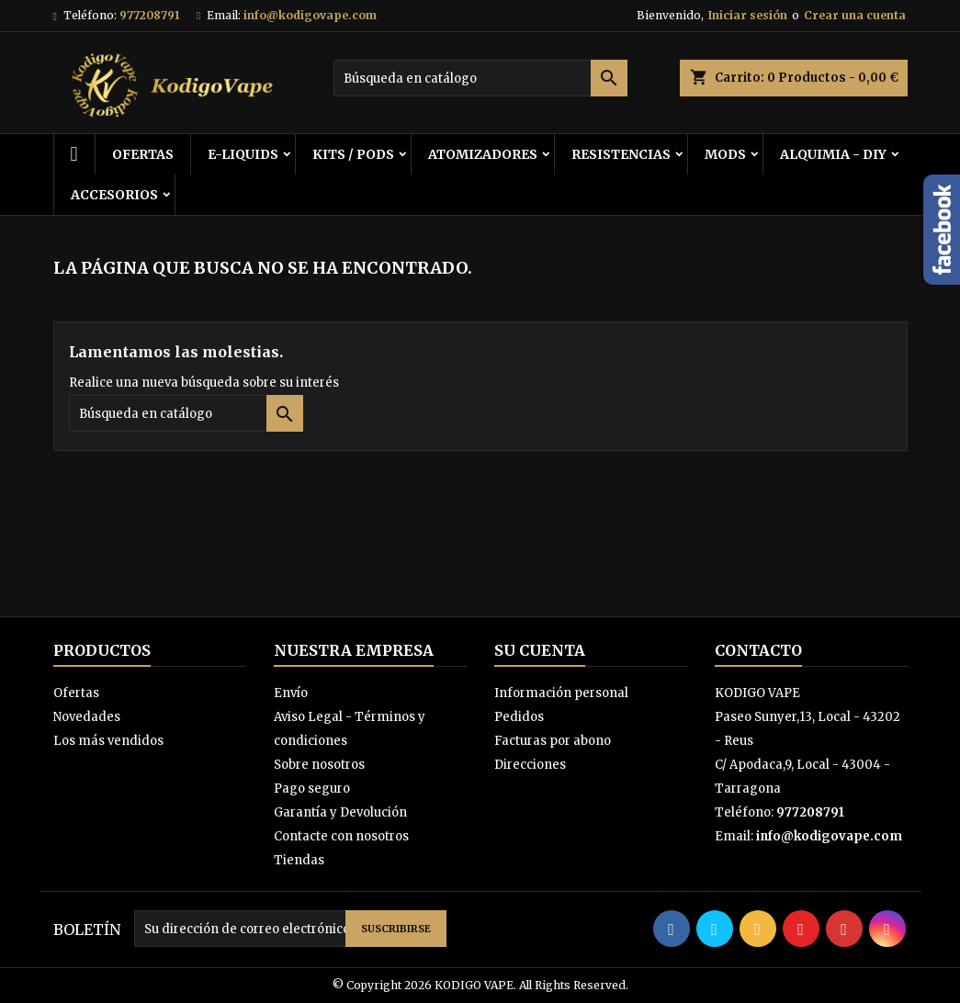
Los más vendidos (108, 741)
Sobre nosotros (319, 764)
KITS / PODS (353, 154)
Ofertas (76, 693)
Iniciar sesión (747, 15)
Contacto (758, 650)
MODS (725, 154)
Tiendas (299, 860)
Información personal (561, 693)
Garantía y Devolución (340, 812)
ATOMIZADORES (482, 154)
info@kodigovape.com (310, 15)
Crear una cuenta (855, 15)
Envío (291, 693)
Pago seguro (312, 788)
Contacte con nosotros (341, 836)
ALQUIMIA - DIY (833, 154)
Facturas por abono (552, 741)
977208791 (149, 15)
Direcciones (530, 764)
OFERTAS (143, 154)
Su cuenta (539, 650)
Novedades (86, 717)
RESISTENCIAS (621, 154)
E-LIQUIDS (243, 154)
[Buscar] (480, 78)
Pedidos (519, 717)
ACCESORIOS (114, 194)
